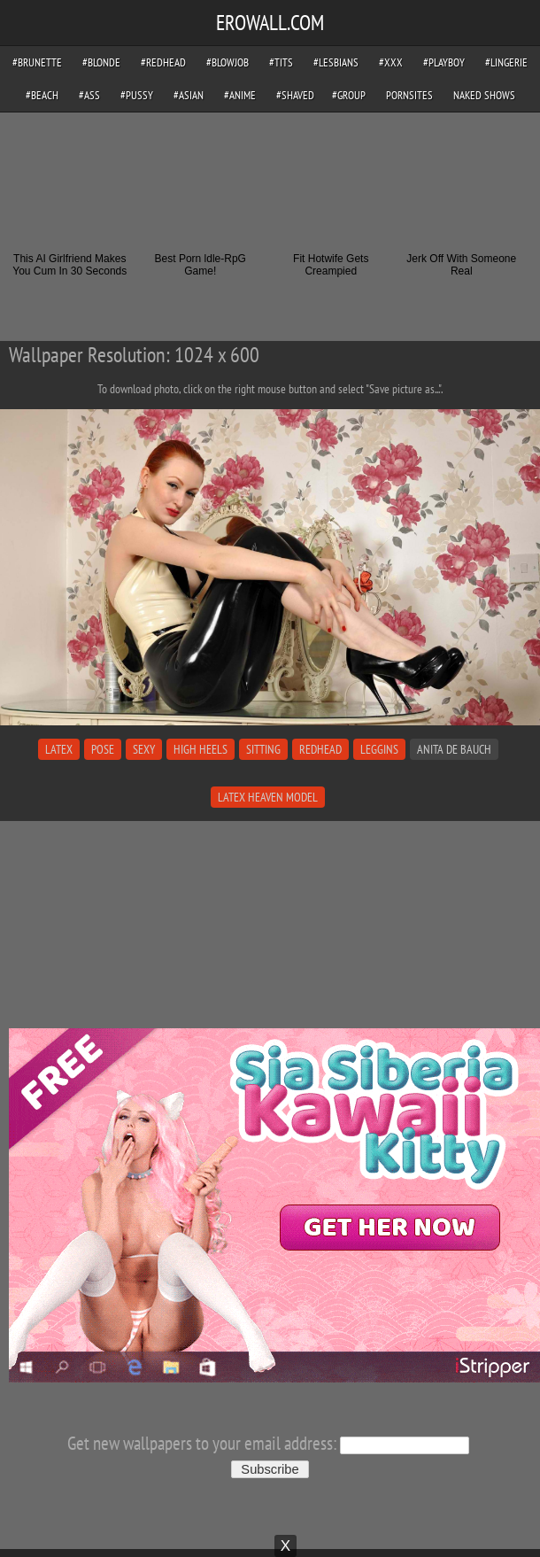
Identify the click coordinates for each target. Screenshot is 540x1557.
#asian (189, 95)
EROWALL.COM (270, 22)
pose (102, 749)
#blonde (101, 62)
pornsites (409, 95)
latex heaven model (268, 797)
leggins (379, 749)
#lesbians (336, 62)
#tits (281, 62)
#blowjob (227, 62)
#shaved (295, 95)
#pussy (136, 95)
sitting (263, 749)
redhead (320, 749)
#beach (42, 95)
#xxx (391, 62)
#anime (240, 95)
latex (59, 749)
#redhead (163, 62)
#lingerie (506, 62)
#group (349, 95)
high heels (201, 749)
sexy (144, 749)
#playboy (444, 62)
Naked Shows (484, 95)
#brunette (37, 62)
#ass (89, 95)
